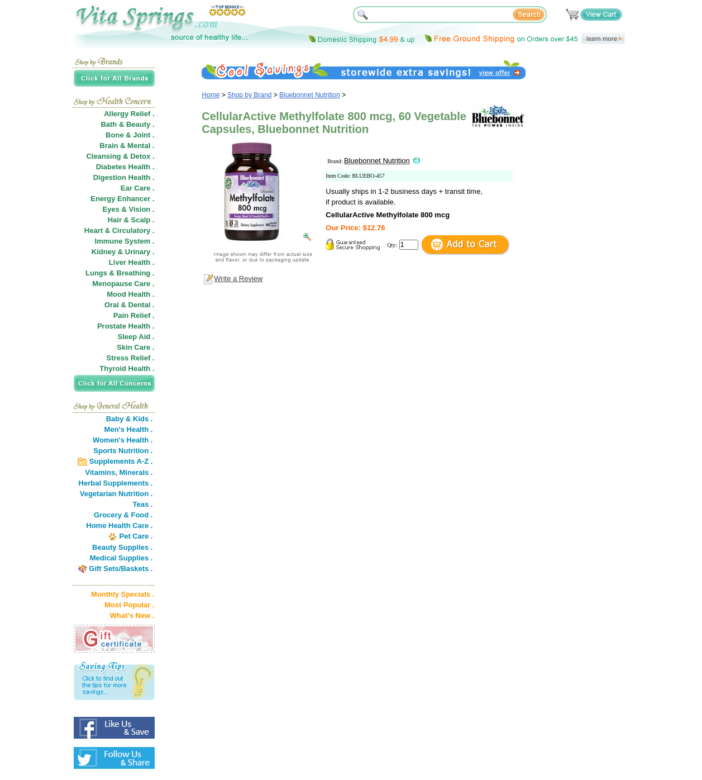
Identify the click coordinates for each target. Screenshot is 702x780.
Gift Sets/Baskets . (120, 568)
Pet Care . (135, 536)
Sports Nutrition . (122, 450)
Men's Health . (128, 429)
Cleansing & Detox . (120, 156)
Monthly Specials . (122, 594)
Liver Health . (132, 262)
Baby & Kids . (129, 419)
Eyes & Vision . (129, 209)
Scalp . (143, 220)
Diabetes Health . (125, 167)
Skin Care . (135, 347)
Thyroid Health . (126, 368)
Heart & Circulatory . (119, 230)
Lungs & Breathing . (120, 273)
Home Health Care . (119, 525)
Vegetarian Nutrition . (116, 493)
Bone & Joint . (130, 135)
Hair (115, 220)
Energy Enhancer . (122, 198)
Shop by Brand (249, 95)
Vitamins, (101, 472)
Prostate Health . (126, 326)
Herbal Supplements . (116, 483)
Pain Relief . (134, 315)
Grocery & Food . (123, 515)
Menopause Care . (123, 283)
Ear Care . (138, 188)
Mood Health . (130, 294)
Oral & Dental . (129, 305)
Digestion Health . (124, 177)
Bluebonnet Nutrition (309, 95)
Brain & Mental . (126, 145)
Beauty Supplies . (122, 547)
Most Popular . (129, 605)
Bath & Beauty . (127, 124)
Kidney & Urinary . (123, 252)
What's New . (132, 615)
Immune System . (125, 241)
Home (210, 95)
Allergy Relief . (129, 114)
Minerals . (136, 472)
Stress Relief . (131, 358)
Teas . (143, 504)
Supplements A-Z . (121, 461)
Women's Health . (123, 440)
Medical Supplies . (121, 558)
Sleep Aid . (136, 336)
